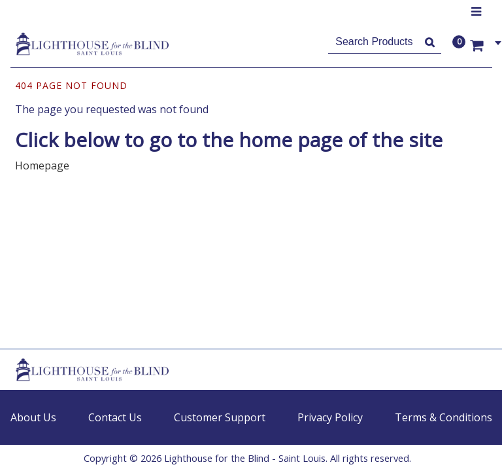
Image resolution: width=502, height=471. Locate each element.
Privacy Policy (330, 417)
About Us (33, 417)
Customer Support (219, 417)
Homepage (42, 165)
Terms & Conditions (443, 417)
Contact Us (115, 417)
